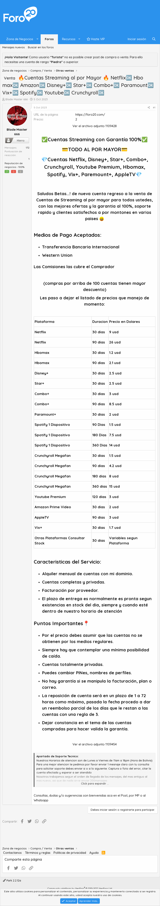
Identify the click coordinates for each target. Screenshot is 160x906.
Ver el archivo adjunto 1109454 (94, 744)
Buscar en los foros (41, 47)
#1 (154, 107)
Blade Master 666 (16, 99)
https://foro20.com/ (90, 115)
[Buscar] (154, 39)
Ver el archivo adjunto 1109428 (94, 126)
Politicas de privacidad (70, 853)
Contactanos (12, 853)
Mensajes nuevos (13, 47)
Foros (49, 39)
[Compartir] (148, 107)
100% (21, 167)
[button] (21, 39)
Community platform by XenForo (80, 888)
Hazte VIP (96, 39)
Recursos (68, 39)
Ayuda (94, 853)
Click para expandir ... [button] (95, 783)
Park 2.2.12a (12, 880)
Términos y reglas (37, 853)
